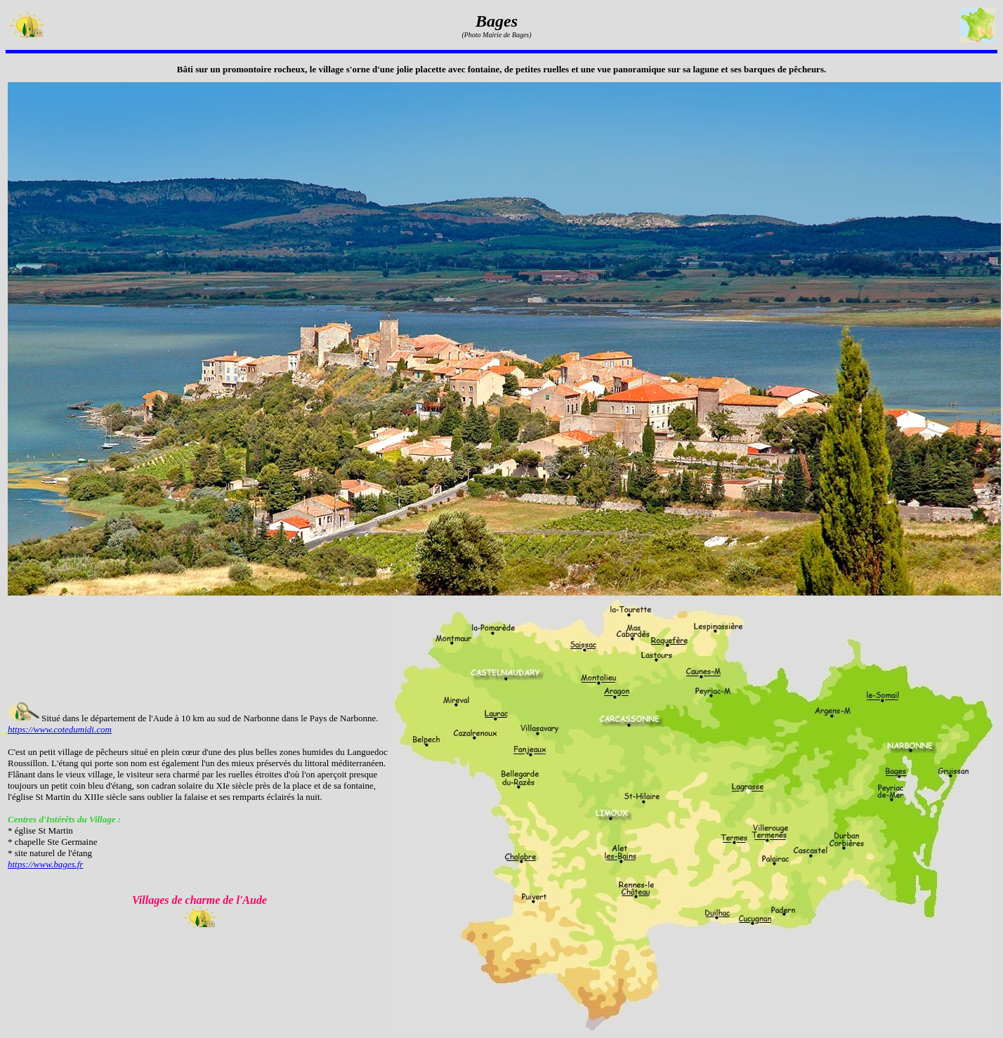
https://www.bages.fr (45, 864)
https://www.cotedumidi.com (60, 729)
